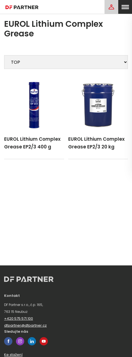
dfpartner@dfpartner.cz (25, 325)
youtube (44, 341)
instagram (20, 341)
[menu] (125, 7)
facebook (8, 341)
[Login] (111, 7)
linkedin (32, 341)
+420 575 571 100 (18, 318)
